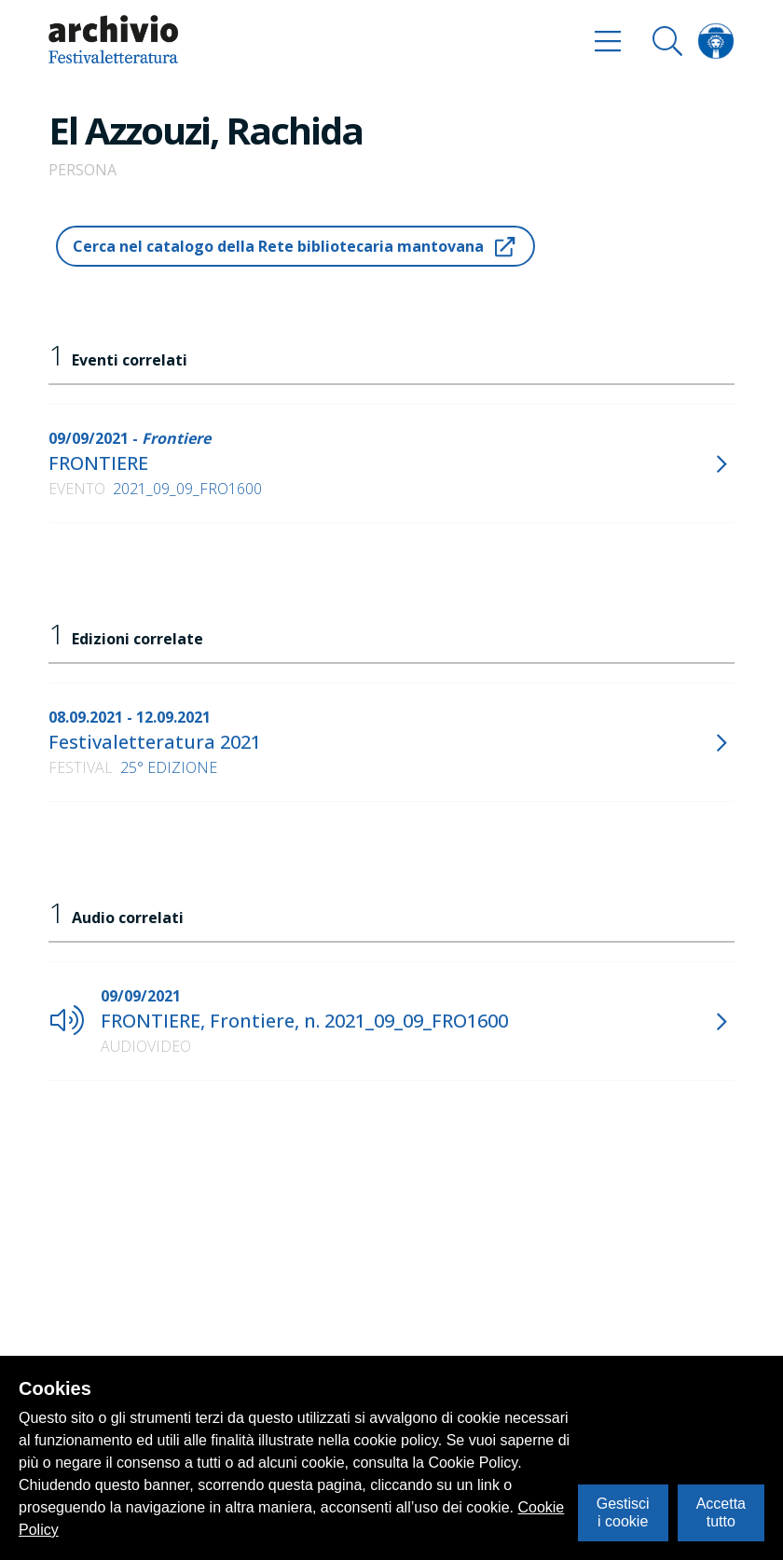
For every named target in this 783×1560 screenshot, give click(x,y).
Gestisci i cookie (623, 1512)
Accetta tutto (721, 1512)
